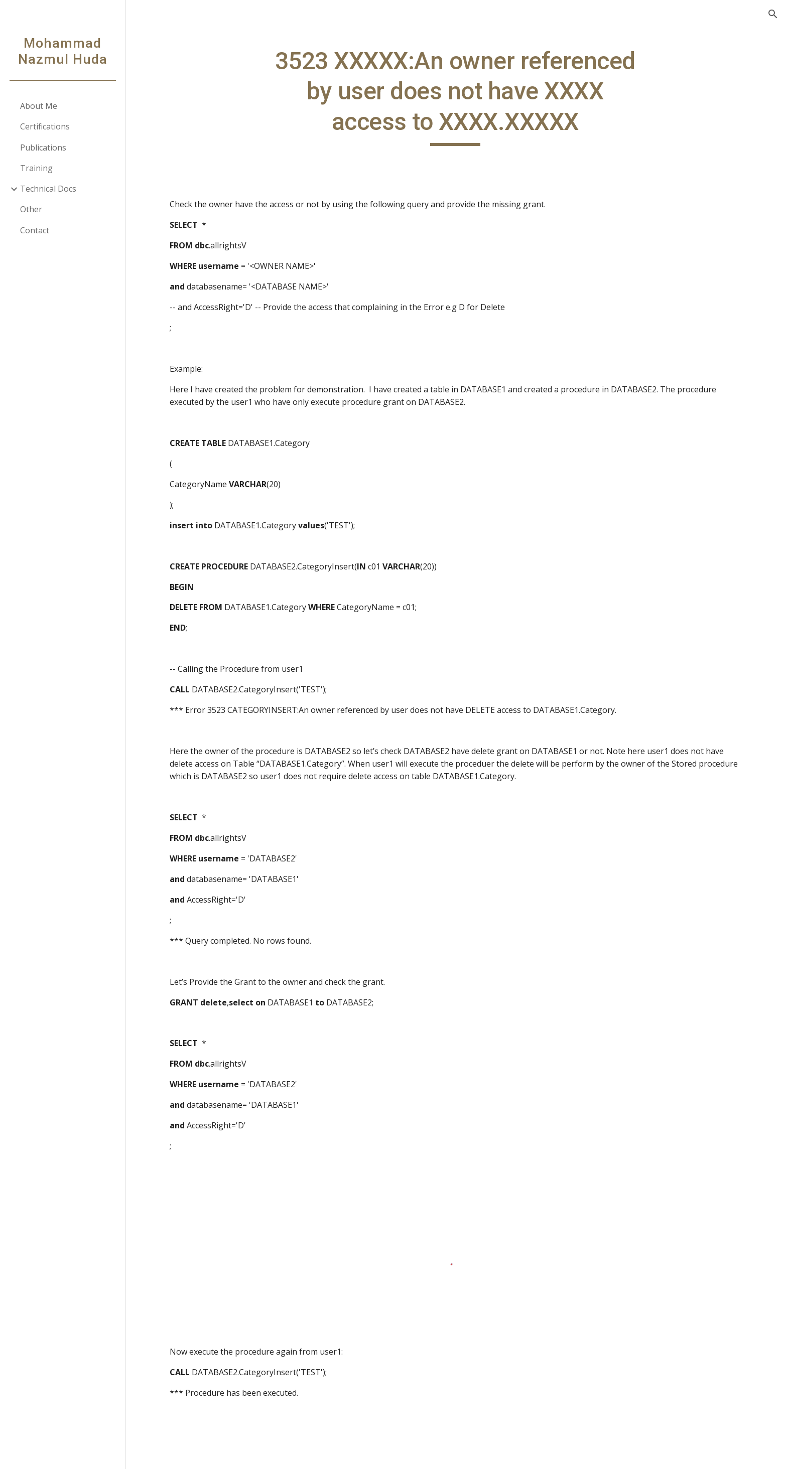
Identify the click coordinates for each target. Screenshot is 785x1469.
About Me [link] (38, 105)
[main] (455, 96)
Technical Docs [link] (48, 188)
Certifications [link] (45, 126)
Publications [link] (43, 147)
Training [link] (36, 168)
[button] (773, 14)
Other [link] (31, 209)
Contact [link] (34, 230)
